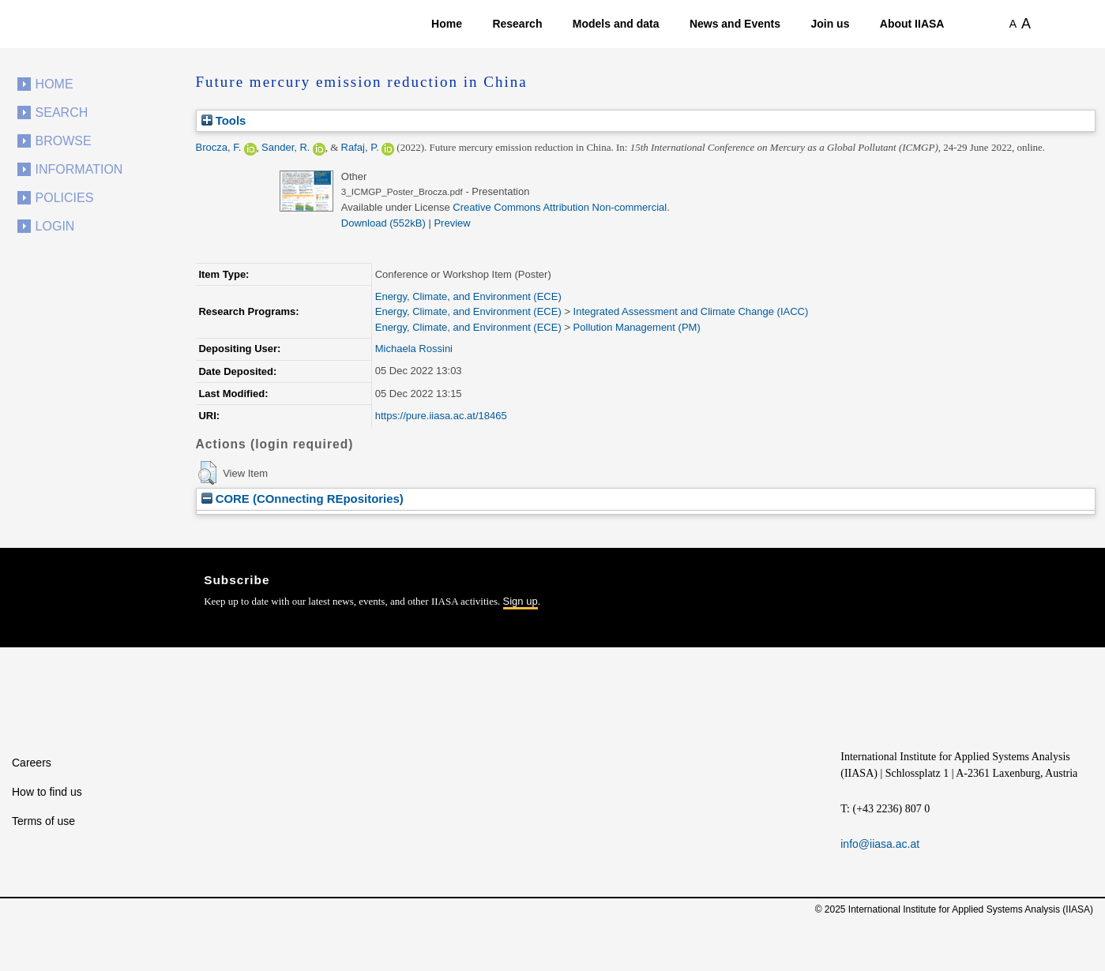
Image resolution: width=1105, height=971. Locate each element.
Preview (452, 223)
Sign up (520, 601)
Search (62, 112)
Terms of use (43, 821)
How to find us (47, 791)
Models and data (616, 23)
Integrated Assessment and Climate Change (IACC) (691, 311)
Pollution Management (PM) (637, 327)
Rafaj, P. (360, 147)
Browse (64, 141)
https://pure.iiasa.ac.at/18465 (441, 416)
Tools (223, 120)
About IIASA (912, 23)
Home (446, 23)
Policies (65, 197)
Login (55, 226)
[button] (207, 473)
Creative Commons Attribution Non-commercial (560, 207)
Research (517, 23)
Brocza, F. (219, 147)
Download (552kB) (383, 223)
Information (79, 169)
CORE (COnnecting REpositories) (302, 498)
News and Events (735, 23)
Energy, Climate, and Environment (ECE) (468, 296)
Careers (31, 762)
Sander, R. (285, 147)
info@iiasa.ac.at (879, 844)
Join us (829, 23)
